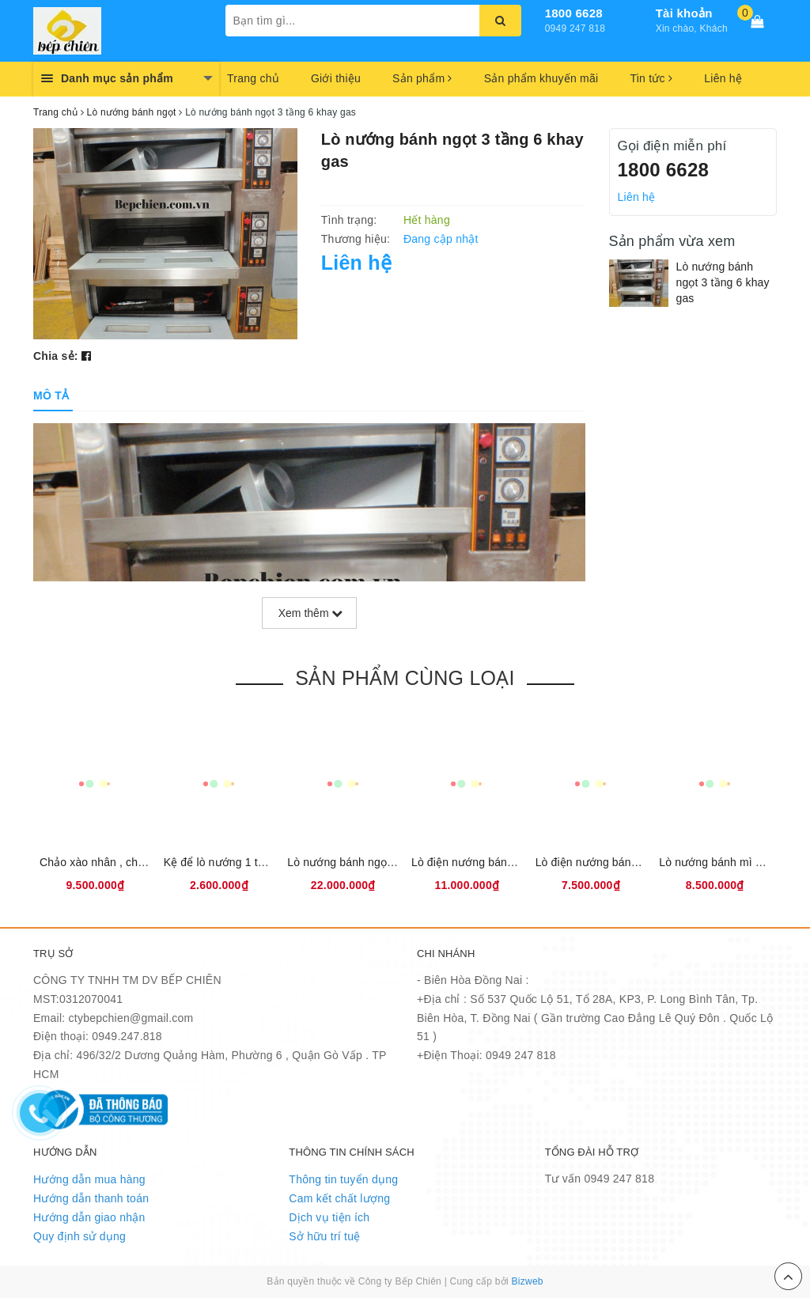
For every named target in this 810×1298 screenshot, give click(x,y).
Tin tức (651, 78)
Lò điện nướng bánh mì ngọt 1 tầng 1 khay (643, 862)
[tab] (51, 395)
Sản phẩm (422, 78)
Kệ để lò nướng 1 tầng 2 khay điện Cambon (274, 862)
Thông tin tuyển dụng (343, 1179)
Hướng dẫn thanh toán (91, 1198)
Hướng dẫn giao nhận (89, 1217)
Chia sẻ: (55, 356)
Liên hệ (723, 78)
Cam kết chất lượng (339, 1198)
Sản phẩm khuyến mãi (541, 78)
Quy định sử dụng (79, 1236)
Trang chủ (253, 78)
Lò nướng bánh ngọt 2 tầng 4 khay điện (386, 862)
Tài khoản (684, 13)
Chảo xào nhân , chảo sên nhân (120, 862)
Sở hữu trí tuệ (324, 1236)
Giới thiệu (336, 78)
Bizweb (527, 1281)
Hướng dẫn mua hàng (89, 1179)
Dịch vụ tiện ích (329, 1217)
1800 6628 (574, 13)
